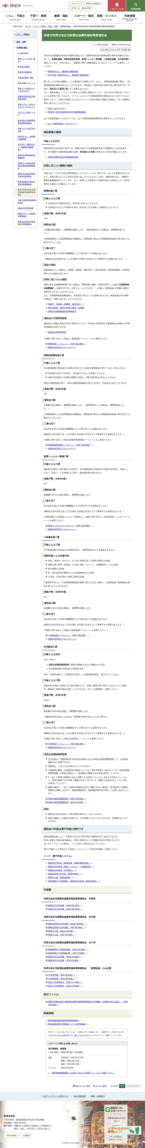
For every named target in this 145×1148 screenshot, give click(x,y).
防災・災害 (53, 26)
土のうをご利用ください (26, 114)
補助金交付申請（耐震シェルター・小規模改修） (71, 867)
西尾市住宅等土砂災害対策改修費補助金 (26, 175)
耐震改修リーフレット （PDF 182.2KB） (67, 344)
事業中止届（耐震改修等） (61, 878)
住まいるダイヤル (57, 108)
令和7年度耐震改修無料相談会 (27, 201)
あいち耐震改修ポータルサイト (63, 124)
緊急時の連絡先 (24, 67)
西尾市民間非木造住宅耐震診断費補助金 (26, 183)
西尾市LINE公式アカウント (116, 1119)
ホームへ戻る (100, 1086)
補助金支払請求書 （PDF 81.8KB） (65, 960)
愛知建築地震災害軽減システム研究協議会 (68, 1024)
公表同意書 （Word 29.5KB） (62, 979)
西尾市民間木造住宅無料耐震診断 (63, 157)
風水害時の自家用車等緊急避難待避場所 (26, 122)
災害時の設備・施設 (26, 78)
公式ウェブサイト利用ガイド (56, 1096)
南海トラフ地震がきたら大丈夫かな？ (26, 90)
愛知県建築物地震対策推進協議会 (64, 1020)
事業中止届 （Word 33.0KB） (62, 931)
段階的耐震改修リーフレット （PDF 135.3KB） (70, 445)
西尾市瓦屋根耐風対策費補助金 (62, 311)
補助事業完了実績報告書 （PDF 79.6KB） (68, 953)
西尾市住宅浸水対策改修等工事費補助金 (26, 223)
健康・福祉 (61, 17)
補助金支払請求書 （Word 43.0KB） (65, 957)
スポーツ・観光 (84, 17)
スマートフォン (133, 1086)
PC (122, 1086)
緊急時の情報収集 (25, 72)
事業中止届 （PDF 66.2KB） (62, 935)
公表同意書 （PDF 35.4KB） (62, 975)
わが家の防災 (23, 53)
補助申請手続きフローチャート (62, 347)
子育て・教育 (38, 17)
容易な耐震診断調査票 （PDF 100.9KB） (67, 799)
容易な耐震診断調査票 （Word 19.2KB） (67, 802)
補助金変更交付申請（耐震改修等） (65, 874)
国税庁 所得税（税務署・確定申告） (66, 304)
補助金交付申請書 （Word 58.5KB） (65, 905)
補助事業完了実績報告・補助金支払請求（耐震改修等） (74, 881)
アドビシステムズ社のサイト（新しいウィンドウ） (70, 1035)
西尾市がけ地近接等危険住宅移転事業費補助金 (26, 165)
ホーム (28, 26)
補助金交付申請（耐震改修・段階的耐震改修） (70, 863)
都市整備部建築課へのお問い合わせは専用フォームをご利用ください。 (84, 1073)
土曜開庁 (26, 1135)
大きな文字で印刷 (118, 50)
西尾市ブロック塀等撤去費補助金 (26, 215)
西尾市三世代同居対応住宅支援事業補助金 (67, 112)
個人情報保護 (80, 1096)
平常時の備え (65, 26)
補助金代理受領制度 (57, 332)
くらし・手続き (39, 26)
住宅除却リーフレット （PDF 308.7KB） (67, 744)
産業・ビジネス (107, 17)
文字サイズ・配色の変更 (81, 8)
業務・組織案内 (98, 1096)
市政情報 (130, 17)
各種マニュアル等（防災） (26, 60)
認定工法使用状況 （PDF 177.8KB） (65, 982)
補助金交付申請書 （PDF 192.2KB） (65, 909)
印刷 (103, 50)
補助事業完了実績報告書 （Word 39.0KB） (68, 949)
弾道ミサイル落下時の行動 (26, 130)
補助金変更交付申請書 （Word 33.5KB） (67, 924)
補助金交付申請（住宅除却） (62, 870)
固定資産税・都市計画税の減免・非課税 (66, 308)
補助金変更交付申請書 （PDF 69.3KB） (67, 927)
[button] (117, 5)
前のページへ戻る (82, 1086)
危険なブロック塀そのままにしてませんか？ (26, 106)
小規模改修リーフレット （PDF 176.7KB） (68, 635)
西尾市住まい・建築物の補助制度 (63, 71)
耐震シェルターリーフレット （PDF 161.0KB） (70, 526)
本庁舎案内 (11, 1135)
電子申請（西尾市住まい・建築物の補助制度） (69, 75)
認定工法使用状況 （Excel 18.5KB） (65, 986)
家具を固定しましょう (26, 83)
